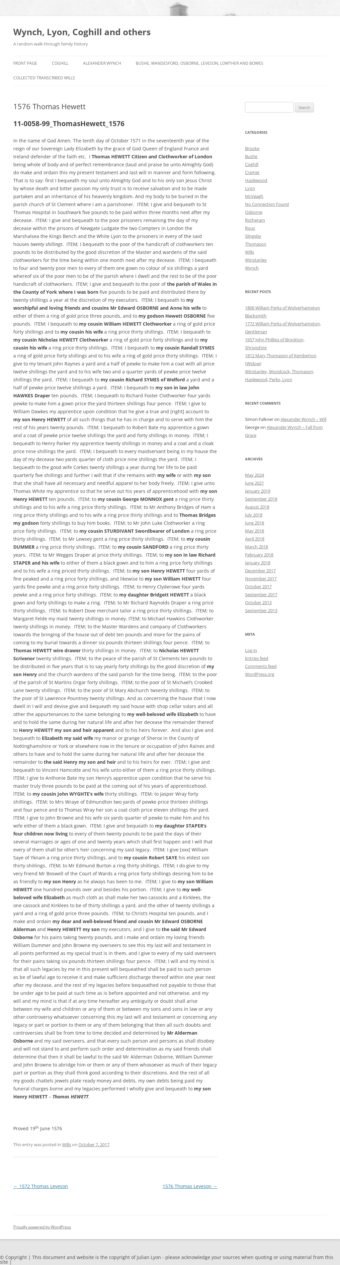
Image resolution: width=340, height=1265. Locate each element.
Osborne (253, 212)
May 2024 (254, 475)
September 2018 (261, 499)
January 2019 (257, 491)
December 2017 (260, 571)
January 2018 (257, 563)
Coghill (60, 63)
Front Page (25, 63)
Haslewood (256, 180)
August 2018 (257, 507)
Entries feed (256, 658)
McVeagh (254, 196)
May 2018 (254, 531)
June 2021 (254, 483)
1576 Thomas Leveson (190, 1186)
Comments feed (261, 666)
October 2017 (258, 587)
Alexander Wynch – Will (303, 419)
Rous (250, 228)
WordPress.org (259, 674)
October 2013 (258, 602)
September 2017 (261, 594)
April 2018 (254, 539)
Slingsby (253, 236)
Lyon (250, 188)
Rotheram (255, 220)
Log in (251, 650)
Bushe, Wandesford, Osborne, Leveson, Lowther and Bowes (199, 63)
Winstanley (256, 260)
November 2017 (261, 579)
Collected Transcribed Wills (44, 78)
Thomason (255, 244)
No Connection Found (267, 204)
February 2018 (259, 555)
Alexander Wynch (102, 63)
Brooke (252, 148)
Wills (66, 1144)
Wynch (252, 268)
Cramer (252, 172)
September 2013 (261, 610)
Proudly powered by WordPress (42, 1227)
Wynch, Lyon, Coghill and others (82, 32)
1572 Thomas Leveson (40, 1186)
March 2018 (256, 547)
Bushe (251, 156)
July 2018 (253, 515)
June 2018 (254, 523)
